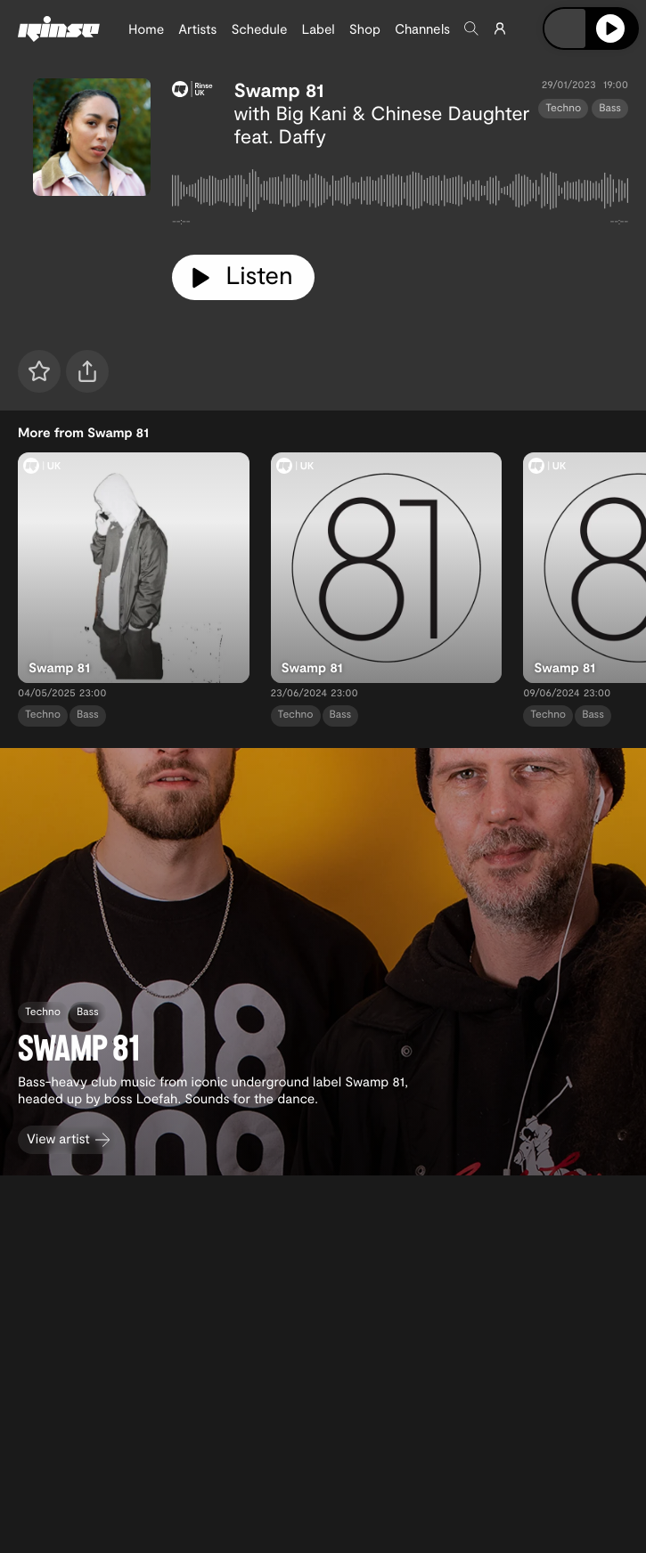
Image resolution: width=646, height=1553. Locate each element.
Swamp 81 (279, 90)
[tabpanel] (400, 194)
